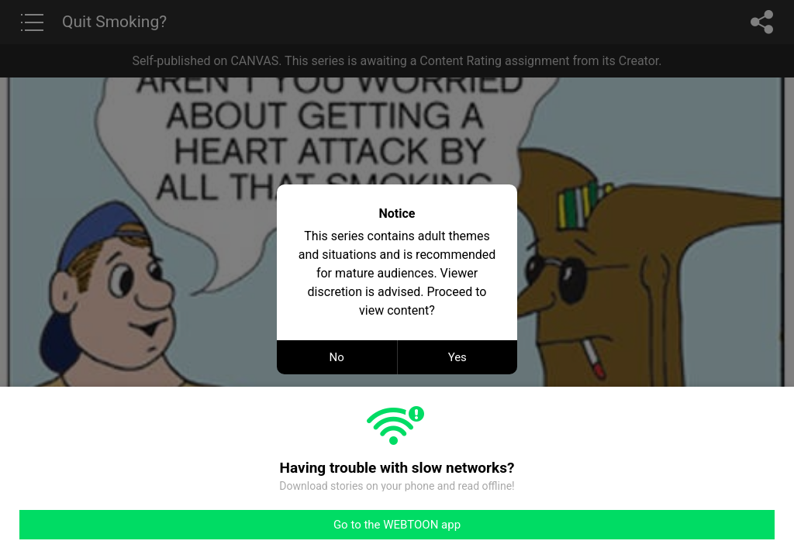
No (337, 357)
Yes (457, 357)
